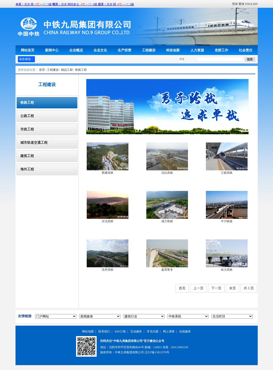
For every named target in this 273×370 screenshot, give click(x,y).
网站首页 (27, 50)
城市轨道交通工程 (33, 142)
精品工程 (67, 69)
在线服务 (185, 331)
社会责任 (245, 50)
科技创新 (173, 50)
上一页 (198, 288)
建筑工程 (27, 156)
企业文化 (100, 50)
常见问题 (152, 331)
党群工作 (221, 50)
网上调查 (169, 331)
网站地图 (88, 331)
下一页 (216, 288)
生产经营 (124, 50)
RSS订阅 (120, 331)
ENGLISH (251, 4)
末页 (232, 288)
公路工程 (27, 116)
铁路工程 (81, 69)
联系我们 (104, 331)
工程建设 (149, 50)
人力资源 (197, 50)
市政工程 (27, 129)
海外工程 (27, 169)
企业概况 (76, 50)
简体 (235, 4)
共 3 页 (249, 288)
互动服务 (136, 331)
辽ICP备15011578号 (157, 352)
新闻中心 (52, 50)
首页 (42, 69)
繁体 (241, 4)
